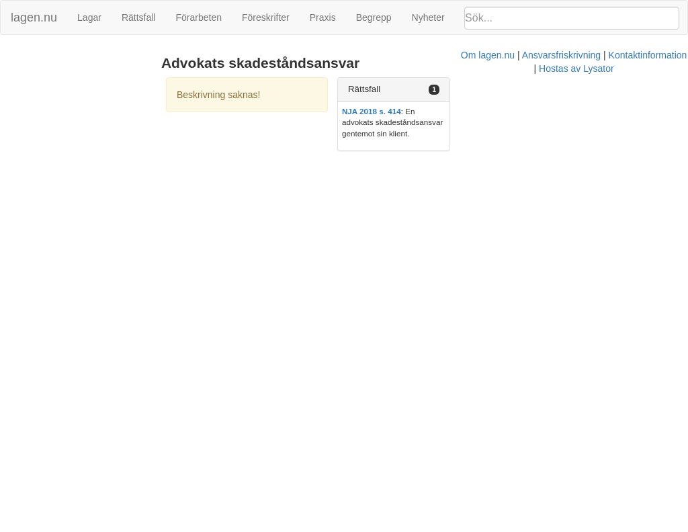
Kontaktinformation (462, 159)
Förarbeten (198, 17)
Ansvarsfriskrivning (376, 159)
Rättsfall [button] (504, 89)
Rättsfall (139, 17)
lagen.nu (34, 17)
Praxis (323, 17)
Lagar (89, 17)
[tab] (578, 89)
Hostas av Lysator (547, 159)
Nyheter (428, 17)
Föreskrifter (266, 17)
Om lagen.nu (302, 159)
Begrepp (374, 17)
